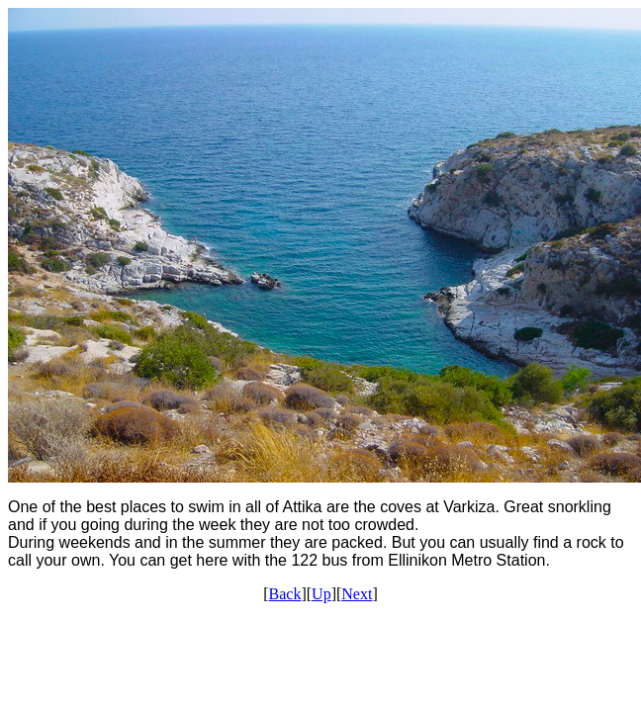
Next (356, 593)
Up (321, 593)
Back (285, 593)
